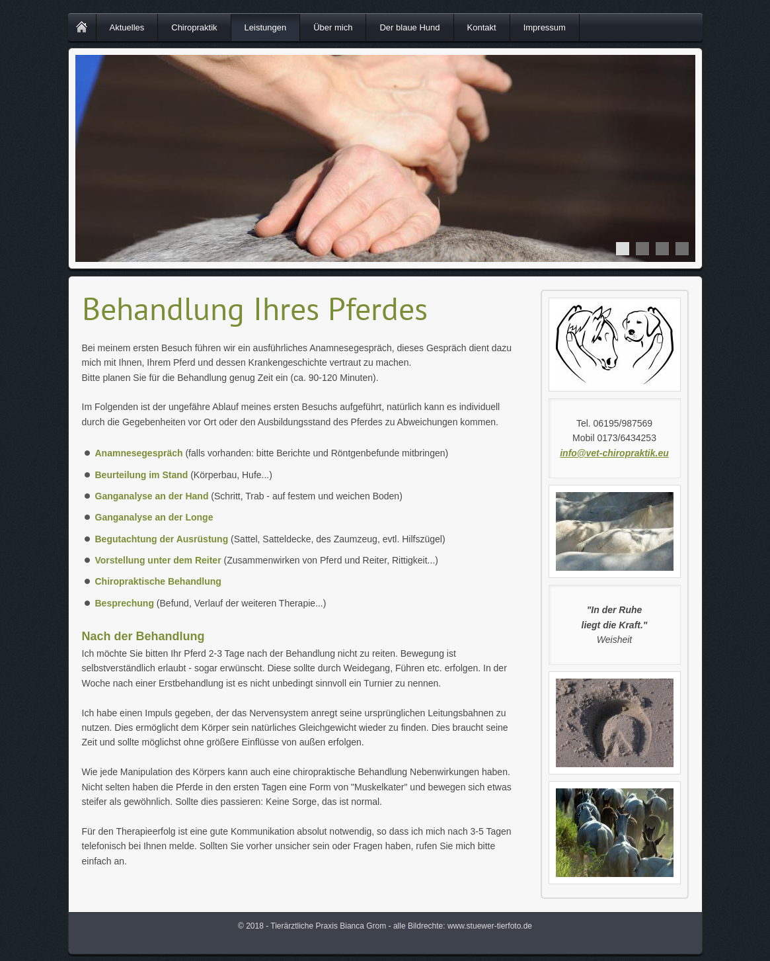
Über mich (332, 27)
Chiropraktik (194, 27)
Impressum (544, 27)
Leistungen (266, 27)
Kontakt (481, 27)
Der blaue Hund (409, 27)
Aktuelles (127, 27)
